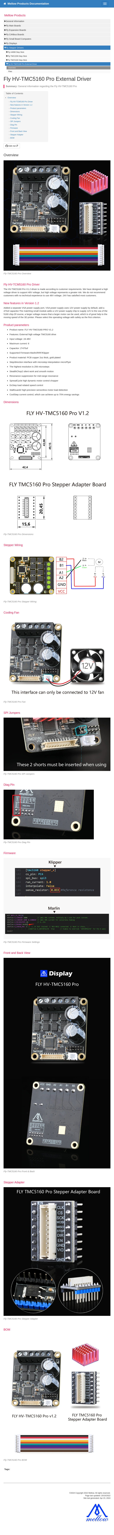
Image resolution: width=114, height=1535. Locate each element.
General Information (15, 21)
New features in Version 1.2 (21, 105)
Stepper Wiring (16, 115)
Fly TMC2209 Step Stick (17, 56)
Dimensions (15, 112)
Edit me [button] (10, 146)
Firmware (14, 128)
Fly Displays (11, 43)
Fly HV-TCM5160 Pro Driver (21, 102)
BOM (12, 138)
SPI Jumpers (15, 121)
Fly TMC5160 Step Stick (17, 60)
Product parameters (18, 108)
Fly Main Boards (13, 25)
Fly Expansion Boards (16, 30)
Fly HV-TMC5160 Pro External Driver (22, 64)
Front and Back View (18, 131)
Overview (12, 68)
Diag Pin (13, 125)
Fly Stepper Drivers (15, 48)
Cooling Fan (15, 118)
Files (10, 71)
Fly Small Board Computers (18, 39)
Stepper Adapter (16, 135)
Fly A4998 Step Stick (16, 52)
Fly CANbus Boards (15, 34)
